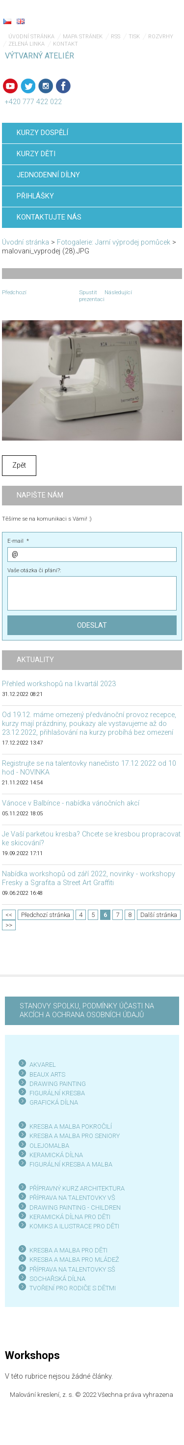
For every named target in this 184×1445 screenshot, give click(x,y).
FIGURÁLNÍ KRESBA (57, 1093)
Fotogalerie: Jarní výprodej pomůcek (113, 242)
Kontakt (65, 44)
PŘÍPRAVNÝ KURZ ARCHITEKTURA (77, 1188)
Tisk (134, 36)
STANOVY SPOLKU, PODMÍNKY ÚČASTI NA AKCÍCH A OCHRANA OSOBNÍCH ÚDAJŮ (87, 1010)
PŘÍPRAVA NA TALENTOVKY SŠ (72, 1269)
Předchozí (14, 292)
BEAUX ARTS (47, 1074)
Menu (157, 14)
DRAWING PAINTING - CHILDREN (75, 1207)
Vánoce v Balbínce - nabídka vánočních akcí (70, 803)
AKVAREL (42, 1064)
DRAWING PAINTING (57, 1083)
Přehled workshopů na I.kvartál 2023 (59, 684)
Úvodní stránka (31, 36)
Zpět (19, 465)
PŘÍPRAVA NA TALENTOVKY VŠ (72, 1197)
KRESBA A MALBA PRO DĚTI (68, 1250)
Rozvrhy (160, 36)
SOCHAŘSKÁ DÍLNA (57, 1278)
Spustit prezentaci (92, 296)
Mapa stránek (83, 36)
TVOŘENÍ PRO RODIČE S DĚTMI (72, 1288)
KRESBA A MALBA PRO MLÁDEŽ (74, 1259)
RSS (115, 36)
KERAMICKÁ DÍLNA (56, 1155)
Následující (118, 292)
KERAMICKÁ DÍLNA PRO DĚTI (69, 1217)
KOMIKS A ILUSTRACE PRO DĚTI (74, 1226)
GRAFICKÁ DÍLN (51, 1102)
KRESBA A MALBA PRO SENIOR (72, 1135)
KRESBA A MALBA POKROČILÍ (70, 1126)
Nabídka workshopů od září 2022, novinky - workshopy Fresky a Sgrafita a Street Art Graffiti (88, 878)
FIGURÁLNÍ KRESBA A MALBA (70, 1164)
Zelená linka (26, 44)
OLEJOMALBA (49, 1145)
